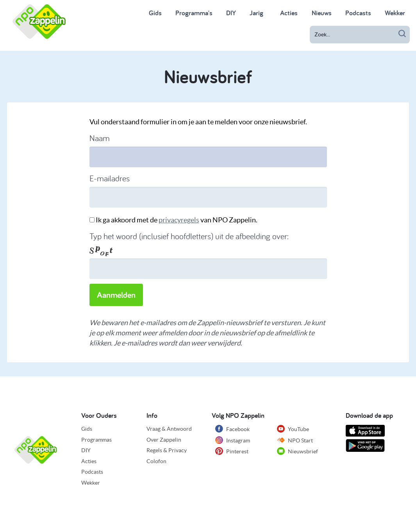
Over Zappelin (163, 440)
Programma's (193, 12)
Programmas (96, 440)
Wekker (395, 12)
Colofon (156, 461)
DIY (231, 12)
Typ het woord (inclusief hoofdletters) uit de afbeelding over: (189, 236)
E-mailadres (109, 178)
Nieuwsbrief (297, 451)
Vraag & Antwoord (169, 429)
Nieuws (322, 12)
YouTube (293, 429)
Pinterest (231, 451)
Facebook (232, 429)
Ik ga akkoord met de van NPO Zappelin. (176, 220)
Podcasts (358, 12)
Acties (88, 461)
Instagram (232, 440)
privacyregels (179, 220)
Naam (99, 137)
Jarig (256, 12)
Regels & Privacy (166, 450)
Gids (155, 12)
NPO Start (295, 440)
